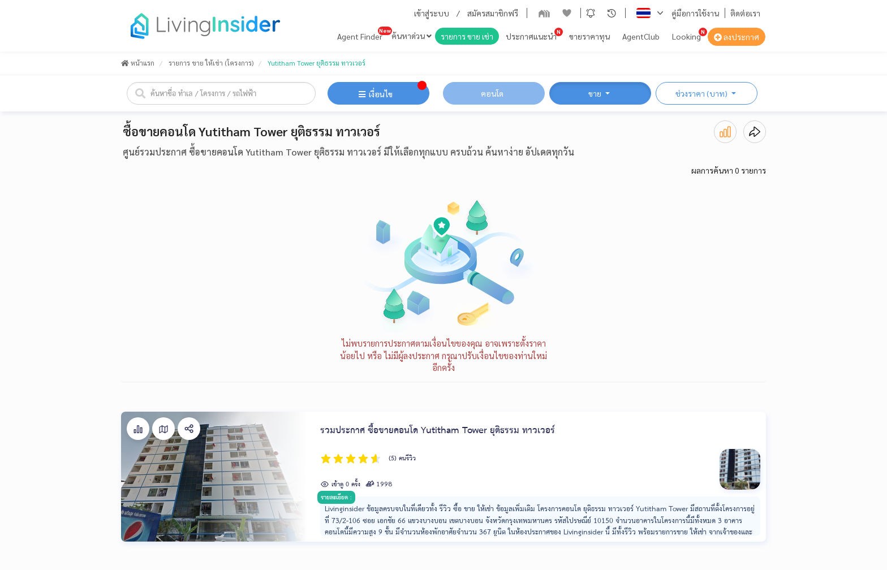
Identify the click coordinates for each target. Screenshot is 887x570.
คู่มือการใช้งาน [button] (695, 13)
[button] (590, 13)
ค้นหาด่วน (411, 36)
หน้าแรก (137, 62)
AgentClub (641, 36)
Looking (686, 36)
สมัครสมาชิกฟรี (492, 13)
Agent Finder (359, 36)
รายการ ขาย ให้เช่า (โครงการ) (211, 62)
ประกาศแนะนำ (531, 36)
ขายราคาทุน (589, 36)
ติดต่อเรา (745, 13)
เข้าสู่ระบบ (431, 13)
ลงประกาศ (736, 37)
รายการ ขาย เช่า (467, 36)
